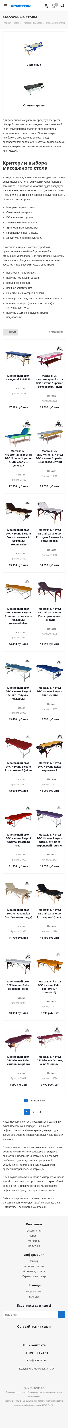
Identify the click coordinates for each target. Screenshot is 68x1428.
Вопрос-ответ (34, 1291)
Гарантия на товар (34, 1276)
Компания (34, 1224)
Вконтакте (33, 1335)
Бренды (34, 1296)
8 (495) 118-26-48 (36, 1352)
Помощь (34, 1261)
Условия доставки (34, 1271)
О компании (34, 1230)
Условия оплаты (34, 1266)
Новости (34, 1235)
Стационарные (34, 105)
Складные (34, 65)
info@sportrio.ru (37, 1360)
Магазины (34, 1240)
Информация (34, 1255)
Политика (34, 1245)
